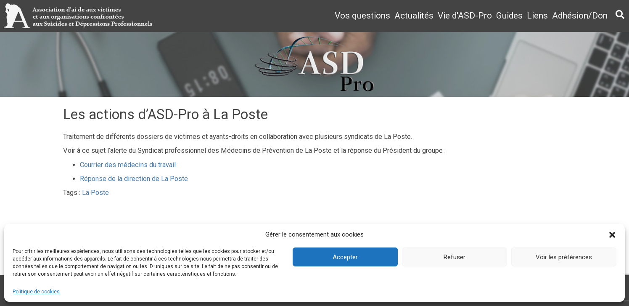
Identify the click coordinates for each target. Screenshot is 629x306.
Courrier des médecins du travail (128, 165)
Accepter (345, 257)
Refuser (454, 257)
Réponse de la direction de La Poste (134, 179)
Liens (537, 16)
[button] (612, 235)
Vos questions (362, 16)
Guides (509, 16)
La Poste (95, 193)
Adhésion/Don (580, 16)
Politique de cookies (36, 292)
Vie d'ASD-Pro (465, 16)
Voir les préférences (564, 257)
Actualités (413, 16)
